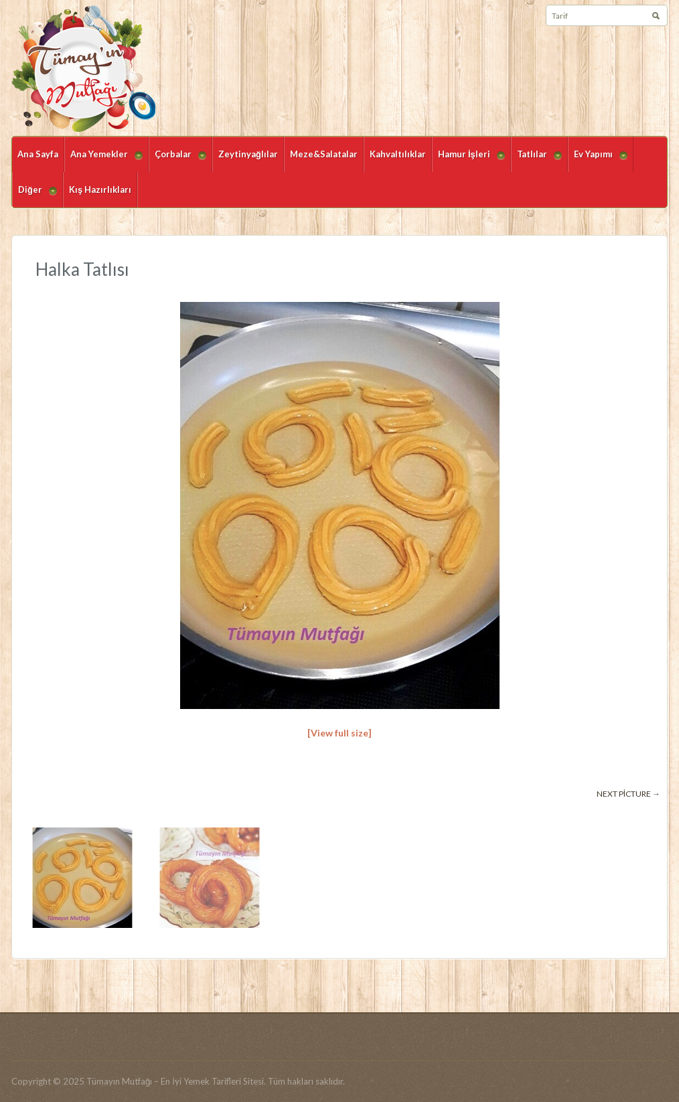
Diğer (34, 196)
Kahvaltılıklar (398, 154)
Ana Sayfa (37, 154)
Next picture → (628, 794)
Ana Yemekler (103, 160)
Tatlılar (536, 160)
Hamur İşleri (468, 160)
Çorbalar (177, 160)
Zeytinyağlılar (248, 154)
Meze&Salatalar (324, 154)
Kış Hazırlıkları (100, 189)
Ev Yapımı (597, 160)
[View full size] (339, 732)
